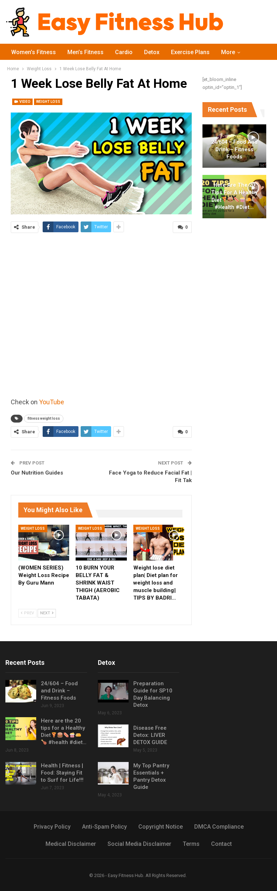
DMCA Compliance (219, 826)
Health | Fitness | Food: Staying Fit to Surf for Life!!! (62, 772)
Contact (221, 843)
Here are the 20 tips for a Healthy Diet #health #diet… (234, 196)
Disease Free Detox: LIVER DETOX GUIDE (150, 735)
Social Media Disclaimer (139, 843)
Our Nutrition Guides (37, 473)
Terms (191, 843)
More (228, 52)
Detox (151, 52)
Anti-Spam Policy (104, 826)
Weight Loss (48, 102)
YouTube (51, 402)
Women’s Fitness (33, 52)
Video (22, 102)
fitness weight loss (44, 418)
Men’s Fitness (85, 52)
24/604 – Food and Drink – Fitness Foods (234, 149)
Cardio (124, 52)
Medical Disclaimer (71, 843)
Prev (27, 613)
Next (46, 613)
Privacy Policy (52, 826)
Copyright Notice (160, 826)
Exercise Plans (190, 52)
